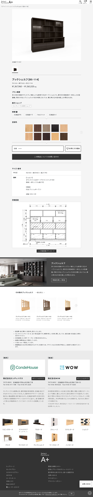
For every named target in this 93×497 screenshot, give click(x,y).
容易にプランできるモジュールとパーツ (60, 469)
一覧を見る (40, 292)
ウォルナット (41, 115)
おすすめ (9, 475)
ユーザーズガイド (12, 487)
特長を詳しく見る (59, 280)
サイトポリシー (53, 478)
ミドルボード (69, 423)
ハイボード (69, 439)
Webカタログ (10, 484)
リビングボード (7, 423)
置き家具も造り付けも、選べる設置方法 (61, 472)
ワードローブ (54, 439)
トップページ (10, 466)
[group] (26, 308)
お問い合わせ (52, 475)
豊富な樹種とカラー (54, 466)
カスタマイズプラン (12, 472)
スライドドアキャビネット (23, 423)
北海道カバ (53, 115)
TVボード (38, 423)
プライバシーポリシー (55, 481)
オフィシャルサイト (38, 378)
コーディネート (11, 478)
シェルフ (85, 423)
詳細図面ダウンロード (46, 251)
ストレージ (54, 423)
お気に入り (9, 481)
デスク (7, 439)
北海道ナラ (29, 115)
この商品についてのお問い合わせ (46, 157)
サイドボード (23, 439)
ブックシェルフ (9, 6)
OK (71, 493)
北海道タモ (17, 115)
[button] (81, 132)
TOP (2, 6)
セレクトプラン (11, 469)
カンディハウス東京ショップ (22, 106)
